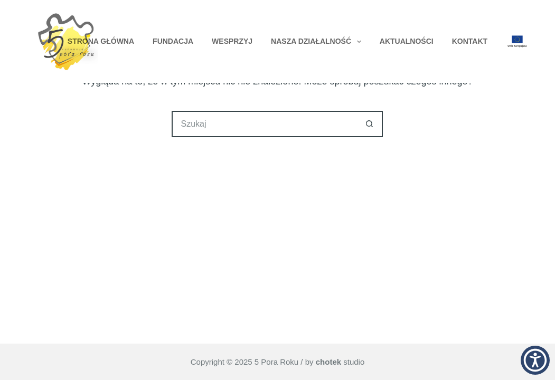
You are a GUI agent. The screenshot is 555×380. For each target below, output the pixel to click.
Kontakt (469, 41)
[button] (535, 360)
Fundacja (173, 41)
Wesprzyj (232, 41)
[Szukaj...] (264, 124)
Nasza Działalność (318, 41)
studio (340, 361)
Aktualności (407, 41)
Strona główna (101, 41)
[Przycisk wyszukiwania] (369, 124)
